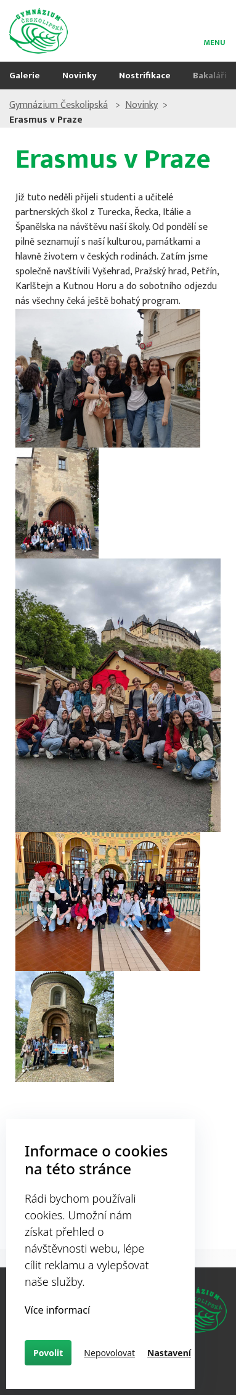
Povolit (48, 1353)
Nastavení (169, 1353)
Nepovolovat (109, 1353)
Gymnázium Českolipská (58, 105)
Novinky (79, 75)
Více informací (57, 1310)
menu (214, 41)
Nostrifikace (145, 75)
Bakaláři (210, 75)
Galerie (24, 75)
